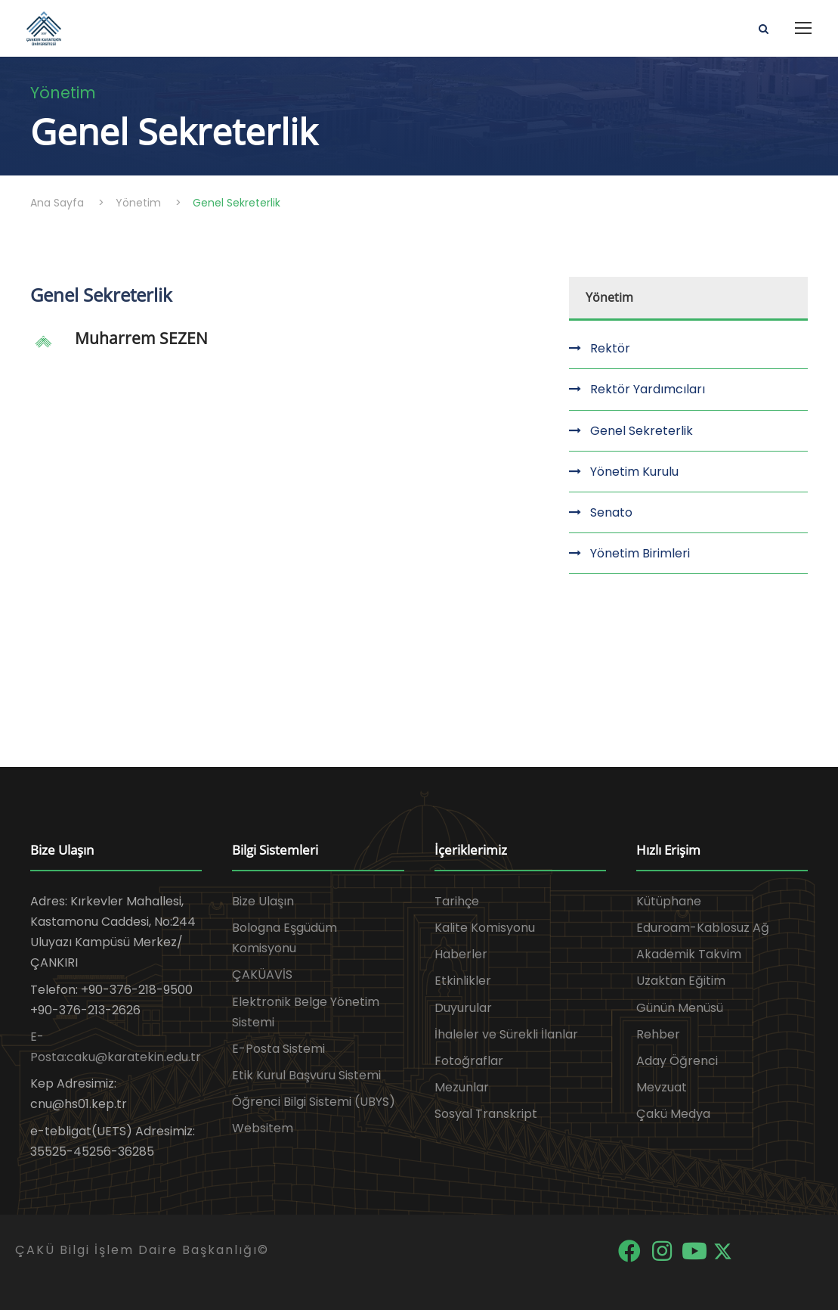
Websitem (262, 1128)
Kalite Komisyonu (484, 927)
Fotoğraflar (468, 1060)
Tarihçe (456, 901)
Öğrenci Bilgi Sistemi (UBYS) (313, 1101)
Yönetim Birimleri (640, 553)
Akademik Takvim (688, 954)
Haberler (460, 954)
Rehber (658, 1034)
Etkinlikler (462, 980)
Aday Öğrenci (677, 1060)
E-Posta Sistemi (278, 1048)
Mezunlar (461, 1087)
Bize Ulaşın (263, 901)
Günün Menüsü (679, 1008)
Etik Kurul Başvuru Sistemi (306, 1075)
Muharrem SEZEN (141, 338)
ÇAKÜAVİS (262, 974)
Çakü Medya (673, 1113)
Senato (611, 512)
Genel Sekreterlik (641, 430)
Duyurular (463, 1008)
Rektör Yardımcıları (647, 389)
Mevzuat (661, 1087)
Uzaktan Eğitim (680, 980)
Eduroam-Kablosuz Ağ (702, 927)
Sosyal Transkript (485, 1113)
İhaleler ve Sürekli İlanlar (506, 1034)
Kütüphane (668, 901)
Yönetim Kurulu (634, 471)
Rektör (610, 348)
